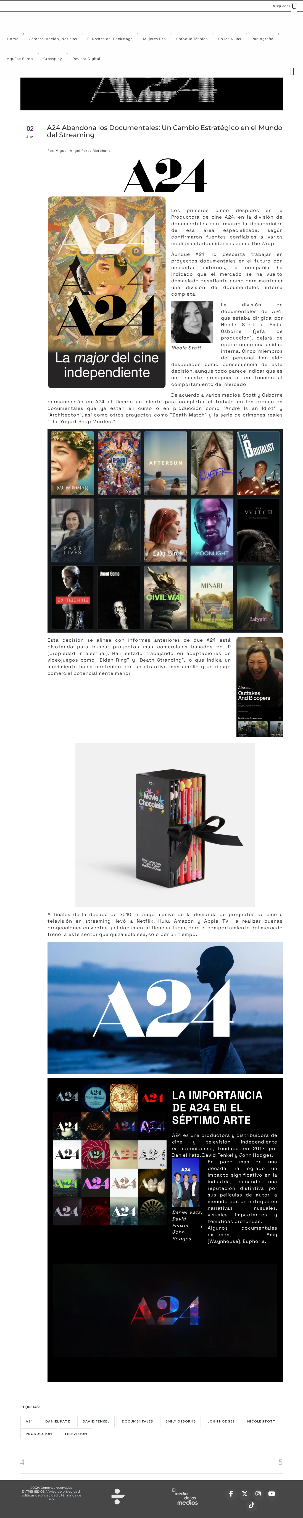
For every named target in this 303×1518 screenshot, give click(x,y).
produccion (39, 1434)
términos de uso (64, 1497)
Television (75, 1434)
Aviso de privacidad (64, 1491)
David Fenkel (96, 1421)
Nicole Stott (261, 1421)
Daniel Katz (57, 1421)
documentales (137, 1421)
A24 (29, 1421)
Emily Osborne (180, 1421)
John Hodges (221, 1421)
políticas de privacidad (39, 1495)
